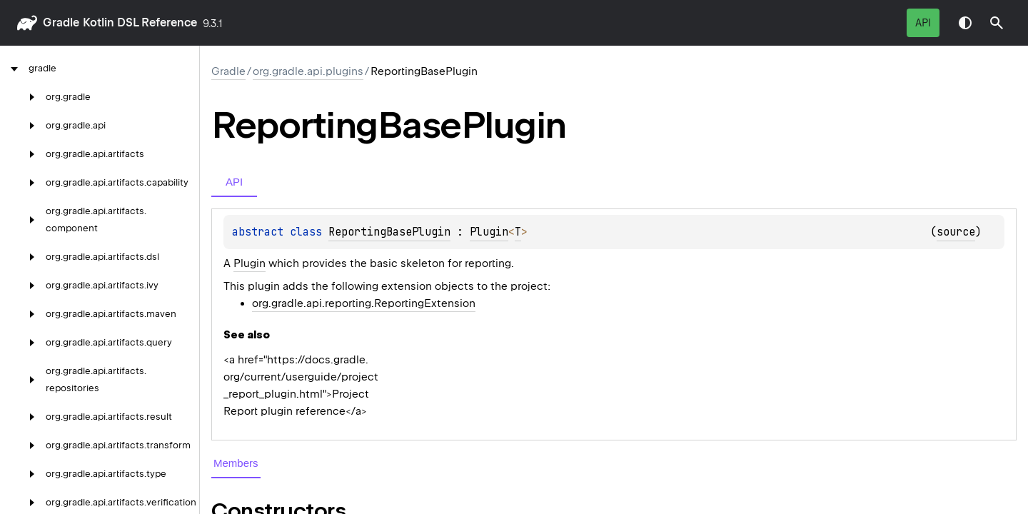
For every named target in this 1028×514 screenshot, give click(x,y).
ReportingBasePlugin (389, 232)
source (956, 232)
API (923, 23)
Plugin (489, 232)
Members (235, 463)
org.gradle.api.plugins (308, 71)
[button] (996, 23)
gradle (61, 22)
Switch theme (965, 23)
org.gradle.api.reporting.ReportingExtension (363, 303)
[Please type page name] (996, 23)
